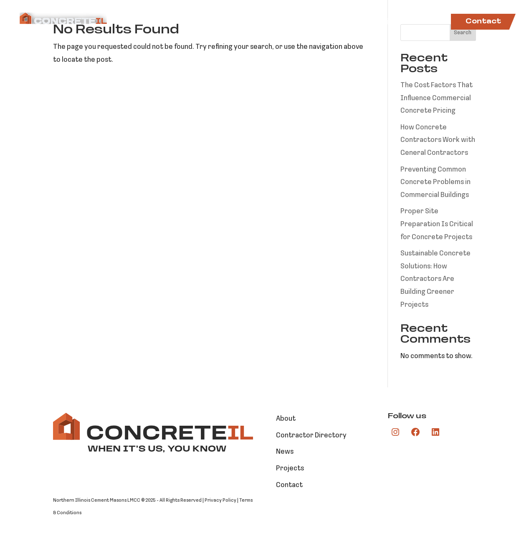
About (191, 22)
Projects (389, 22)
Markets (231, 22)
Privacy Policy (220, 500)
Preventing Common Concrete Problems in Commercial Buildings (435, 182)
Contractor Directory (314, 22)
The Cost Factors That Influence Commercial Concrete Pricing (436, 98)
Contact (483, 21)
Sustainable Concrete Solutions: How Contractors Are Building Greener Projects (435, 279)
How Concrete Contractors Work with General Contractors (437, 140)
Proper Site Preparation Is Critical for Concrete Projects (436, 224)
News (429, 22)
